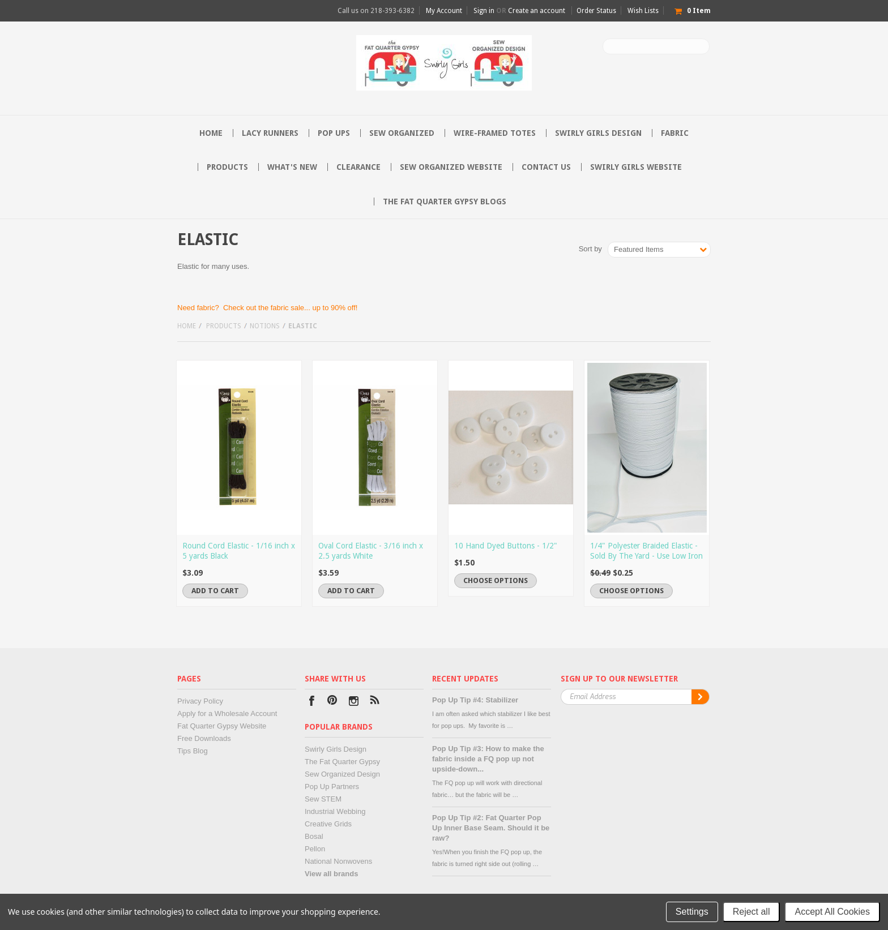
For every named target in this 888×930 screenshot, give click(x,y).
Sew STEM (323, 799)
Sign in (483, 11)
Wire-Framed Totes (495, 133)
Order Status (596, 11)
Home (186, 326)
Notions (265, 326)
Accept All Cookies (832, 911)
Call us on (376, 11)
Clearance (358, 167)
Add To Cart (215, 590)
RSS (375, 702)
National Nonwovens (338, 861)
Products (227, 167)
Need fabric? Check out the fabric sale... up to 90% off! (267, 307)
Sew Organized (401, 133)
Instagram (354, 702)
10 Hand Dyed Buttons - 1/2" (505, 545)
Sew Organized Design (342, 774)
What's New (292, 167)
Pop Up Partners (332, 786)
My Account (444, 11)
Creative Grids (328, 824)
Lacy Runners (270, 133)
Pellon (315, 849)
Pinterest (333, 702)
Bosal (314, 836)
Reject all (751, 911)
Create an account (536, 11)
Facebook (312, 702)
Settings (692, 911)
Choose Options (495, 580)
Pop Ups (334, 133)
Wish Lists (643, 11)
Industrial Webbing (335, 811)
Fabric (675, 133)
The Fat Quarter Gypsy (342, 761)
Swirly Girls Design (598, 133)
